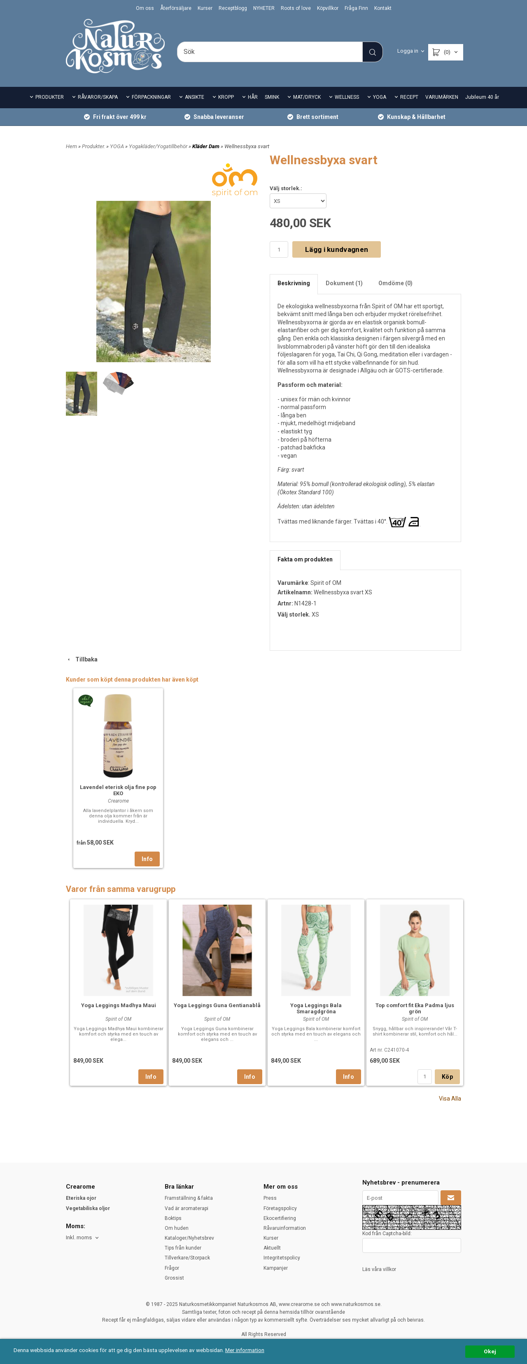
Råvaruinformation (285, 1228)
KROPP (226, 97)
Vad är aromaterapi (186, 1208)
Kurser (205, 8)
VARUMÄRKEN (441, 97)
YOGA (379, 97)
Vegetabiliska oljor (88, 1208)
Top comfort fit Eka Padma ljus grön (414, 1008)
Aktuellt (272, 1248)
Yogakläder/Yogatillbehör (159, 146)
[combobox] (83, 1238)
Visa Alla (450, 1098)
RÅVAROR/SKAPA (98, 97)
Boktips (173, 1218)
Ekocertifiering (280, 1218)
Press (270, 1198)
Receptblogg (233, 8)
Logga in (407, 51)
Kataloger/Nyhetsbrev (189, 1238)
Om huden (177, 1228)
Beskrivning (293, 283)
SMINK (272, 97)
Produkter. (94, 146)
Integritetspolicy (282, 1258)
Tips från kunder (183, 1248)
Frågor (172, 1268)
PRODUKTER (49, 97)
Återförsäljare (175, 8)
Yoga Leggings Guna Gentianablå (217, 1005)
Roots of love (296, 8)
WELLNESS (347, 97)
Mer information (244, 1350)
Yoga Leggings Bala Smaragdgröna (316, 1008)
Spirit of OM (325, 583)
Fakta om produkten (305, 559)
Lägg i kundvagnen (336, 249)
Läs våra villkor (379, 1269)
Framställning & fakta (189, 1198)
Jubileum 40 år (482, 97)
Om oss (145, 8)
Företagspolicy (280, 1208)
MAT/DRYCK (307, 97)
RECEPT (409, 97)
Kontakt (383, 8)
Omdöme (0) (395, 283)
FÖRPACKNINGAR (151, 97)
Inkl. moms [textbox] (79, 1238)
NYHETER (264, 8)
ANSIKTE (194, 97)
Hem (71, 146)
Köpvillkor (327, 8)
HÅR (253, 97)
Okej (490, 1351)
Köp (447, 1076)
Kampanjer (276, 1268)
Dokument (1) (344, 283)
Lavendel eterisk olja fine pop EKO (118, 790)
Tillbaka (82, 659)
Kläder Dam (206, 146)
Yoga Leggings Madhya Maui (118, 1005)
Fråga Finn (356, 8)
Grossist (174, 1278)
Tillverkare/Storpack (187, 1258)
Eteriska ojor (81, 1198)
